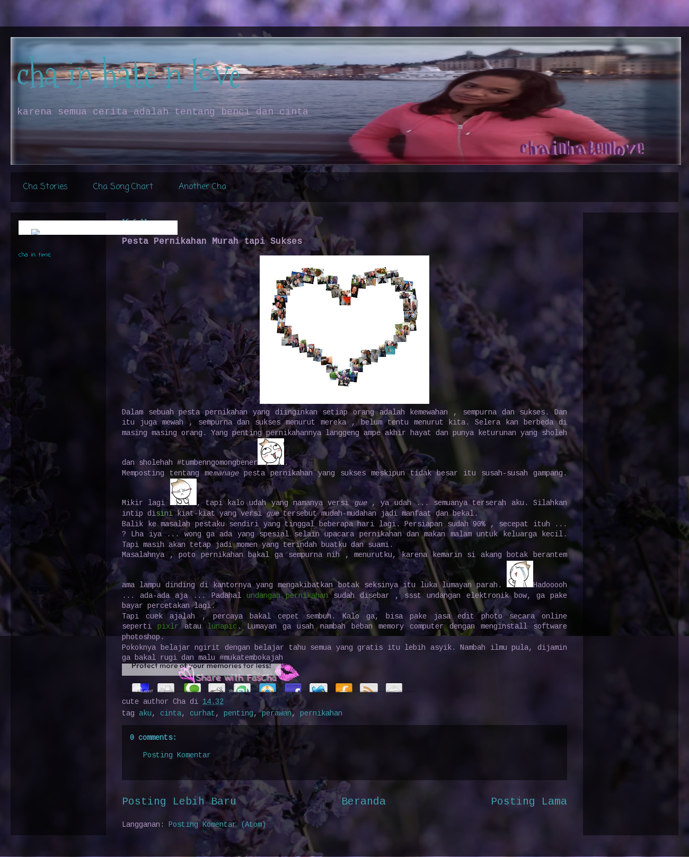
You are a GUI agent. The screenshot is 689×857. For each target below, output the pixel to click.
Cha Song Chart (123, 187)
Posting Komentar (177, 755)
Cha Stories (45, 187)
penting (238, 713)
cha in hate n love (128, 74)
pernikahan (321, 713)
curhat (202, 713)
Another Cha (202, 187)
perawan (277, 713)
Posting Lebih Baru (179, 802)
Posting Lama (529, 802)
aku (145, 713)
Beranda (363, 802)
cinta (170, 713)
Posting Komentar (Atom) (217, 824)
